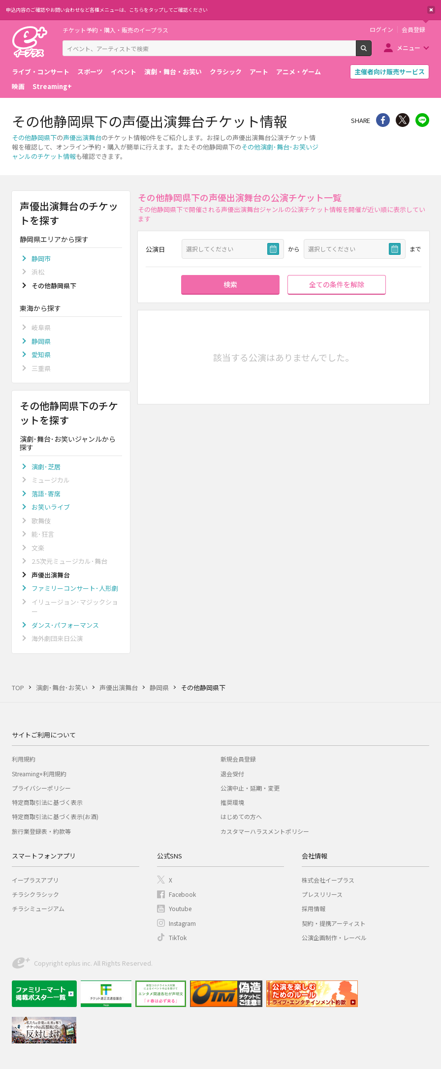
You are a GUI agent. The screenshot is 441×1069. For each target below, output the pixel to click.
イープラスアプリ (35, 880)
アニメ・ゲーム (298, 71)
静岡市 (41, 258)
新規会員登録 (238, 759)
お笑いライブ (51, 507)
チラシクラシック (35, 894)
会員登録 (413, 29)
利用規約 (23, 759)
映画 (18, 86)
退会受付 (232, 773)
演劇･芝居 (46, 466)
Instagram (182, 923)
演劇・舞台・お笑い (173, 71)
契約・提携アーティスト (334, 923)
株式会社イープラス (328, 880)
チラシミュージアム (38, 908)
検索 (371, 52)
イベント (123, 71)
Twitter (403, 120)
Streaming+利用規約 (39, 773)
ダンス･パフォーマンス (65, 625)
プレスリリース (322, 894)
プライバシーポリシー (41, 788)
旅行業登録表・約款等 (41, 831)
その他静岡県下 (34, 137)
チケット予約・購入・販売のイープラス (115, 30)
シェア (383, 120)
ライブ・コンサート (40, 71)
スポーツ (90, 71)
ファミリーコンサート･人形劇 (75, 588)
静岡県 (41, 341)
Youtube (180, 908)
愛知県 (41, 354)
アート (259, 71)
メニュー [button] (408, 47)
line (422, 120)
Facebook (182, 894)
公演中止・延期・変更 (250, 788)
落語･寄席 (46, 493)
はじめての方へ (241, 816)
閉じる (431, 10)
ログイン (381, 29)
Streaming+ (52, 86)
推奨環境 (232, 802)
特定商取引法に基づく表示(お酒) (55, 816)
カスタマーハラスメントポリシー (264, 831)
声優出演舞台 (82, 137)
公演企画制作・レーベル (334, 937)
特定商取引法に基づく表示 (47, 802)
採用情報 (313, 908)
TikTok (178, 937)
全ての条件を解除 (336, 284)
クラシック (226, 71)
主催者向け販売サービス (389, 71)
